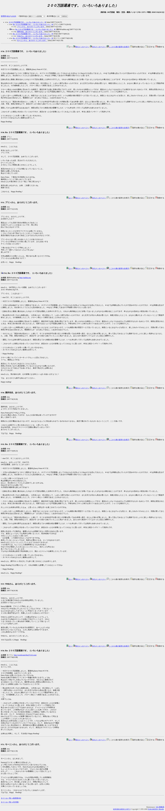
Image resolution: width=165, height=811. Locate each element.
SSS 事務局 (160, 807)
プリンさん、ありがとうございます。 (31, 27)
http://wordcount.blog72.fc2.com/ (25, 655)
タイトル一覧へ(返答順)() (11, 798)
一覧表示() (22, 16)
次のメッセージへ (98, 47)
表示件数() (51, 16)
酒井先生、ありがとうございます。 (30, 31)
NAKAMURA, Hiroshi (156, 809)
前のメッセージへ (81, 47)
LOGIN (13, 16)
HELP (8, 16)
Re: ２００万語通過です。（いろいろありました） (32, 24)
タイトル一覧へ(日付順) (10, 802)
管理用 (3, 16)
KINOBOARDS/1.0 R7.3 (121, 809)
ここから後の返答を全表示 (118, 47)
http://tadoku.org (25, 278)
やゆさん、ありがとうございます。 (30, 36)
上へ (69, 128)
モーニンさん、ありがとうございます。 (32, 40)
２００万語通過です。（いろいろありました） (26, 22)
